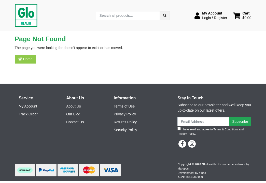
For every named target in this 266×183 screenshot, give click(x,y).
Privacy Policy (125, 114)
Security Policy (125, 130)
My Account (28, 106)
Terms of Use (124, 106)
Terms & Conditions (225, 129)
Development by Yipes (192, 172)
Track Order (28, 114)
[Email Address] (203, 121)
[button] (210, 15)
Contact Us (75, 122)
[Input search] (128, 15)
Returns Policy (125, 122)
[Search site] (165, 15)
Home (25, 59)
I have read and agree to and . (210, 131)
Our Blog (73, 114)
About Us (73, 106)
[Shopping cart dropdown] (242, 15)
